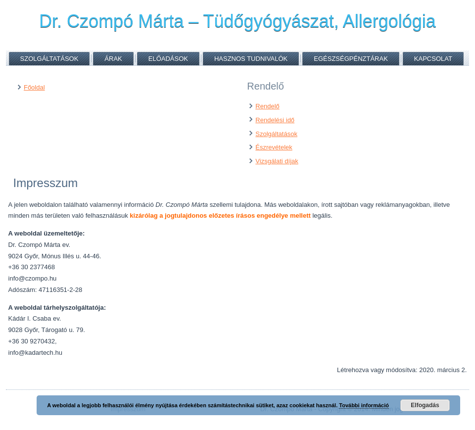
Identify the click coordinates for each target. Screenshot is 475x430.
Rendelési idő (274, 120)
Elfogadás (425, 405)
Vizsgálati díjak (276, 161)
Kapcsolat (433, 58)
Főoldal (34, 87)
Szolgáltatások (49, 58)
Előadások (168, 58)
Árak (113, 58)
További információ (364, 405)
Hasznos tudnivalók (250, 58)
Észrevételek (273, 147)
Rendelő (267, 106)
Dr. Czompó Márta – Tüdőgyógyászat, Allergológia (237, 21)
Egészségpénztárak (351, 58)
